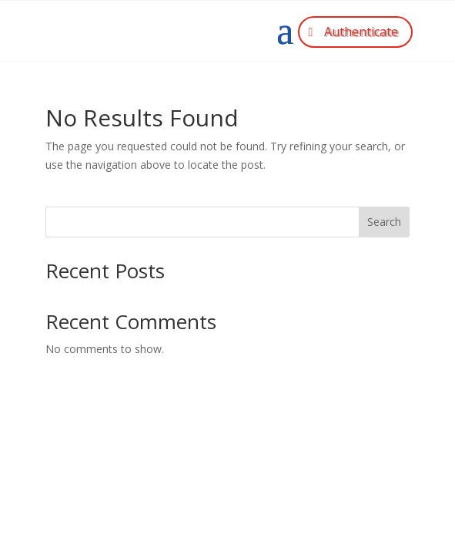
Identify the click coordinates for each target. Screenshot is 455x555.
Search (384, 221)
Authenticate (361, 31)
